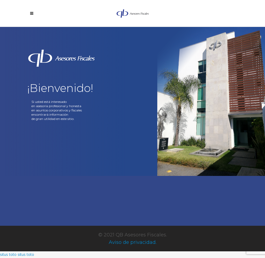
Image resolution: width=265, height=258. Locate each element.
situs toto (8, 254)
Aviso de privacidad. (132, 242)
